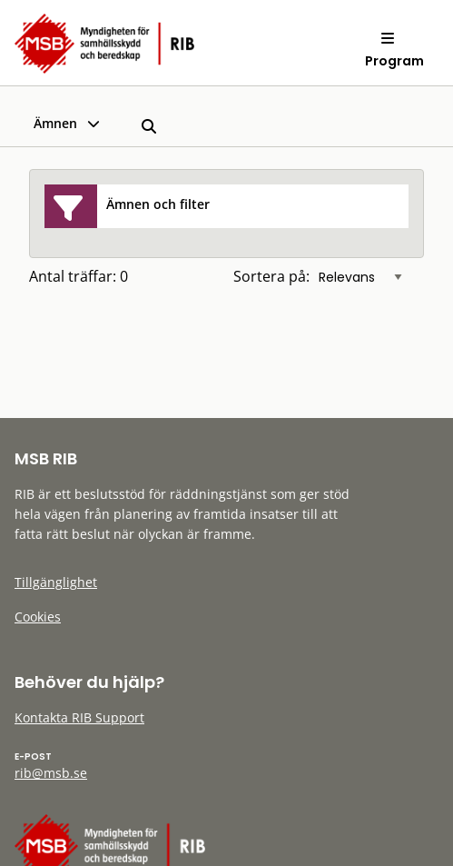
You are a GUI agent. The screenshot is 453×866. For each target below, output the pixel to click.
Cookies (38, 616)
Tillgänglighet (56, 582)
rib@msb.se (51, 772)
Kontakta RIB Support (79, 717)
